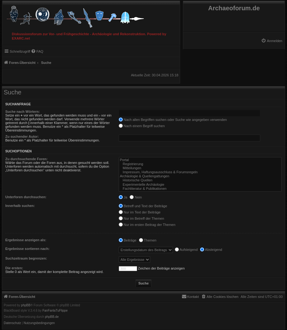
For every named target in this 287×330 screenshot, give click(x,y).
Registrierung (200, 164)
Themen (147, 240)
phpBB (26, 305)
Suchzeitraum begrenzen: (26, 258)
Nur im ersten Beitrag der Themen (147, 225)
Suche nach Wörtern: (22, 111)
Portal (200, 160)
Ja (123, 197)
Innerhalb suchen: (20, 206)
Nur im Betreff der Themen (141, 218)
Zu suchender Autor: (22, 136)
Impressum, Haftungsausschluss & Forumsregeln (200, 172)
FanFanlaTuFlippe (55, 310)
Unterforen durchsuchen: (25, 197)
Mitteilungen (200, 168)
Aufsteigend (186, 249)
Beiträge (127, 240)
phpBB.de (52, 316)
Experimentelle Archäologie (200, 185)
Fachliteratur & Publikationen (200, 189)
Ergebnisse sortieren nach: (27, 249)
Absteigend (211, 249)
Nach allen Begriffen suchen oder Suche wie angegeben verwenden (173, 120)
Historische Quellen (200, 180)
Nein (136, 197)
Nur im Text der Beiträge (139, 212)
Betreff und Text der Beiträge (143, 206)
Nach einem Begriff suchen (142, 126)
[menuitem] (271, 41)
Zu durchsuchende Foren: (26, 159)
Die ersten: (14, 268)
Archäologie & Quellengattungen (200, 176)
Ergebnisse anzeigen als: (25, 240)
